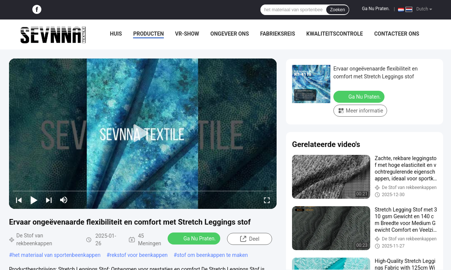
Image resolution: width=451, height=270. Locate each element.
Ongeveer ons (229, 34)
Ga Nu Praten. (376, 8)
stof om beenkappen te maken (212, 255)
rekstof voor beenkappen (139, 255)
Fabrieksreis (277, 34)
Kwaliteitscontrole (334, 34)
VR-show (187, 34)
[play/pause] (33, 200)
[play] (142, 133)
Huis (116, 34)
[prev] (18, 200)
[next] (48, 200)
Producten (148, 34)
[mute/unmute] (63, 200)
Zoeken (337, 9)
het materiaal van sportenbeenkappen (56, 255)
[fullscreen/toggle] (266, 200)
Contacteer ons (396, 34)
